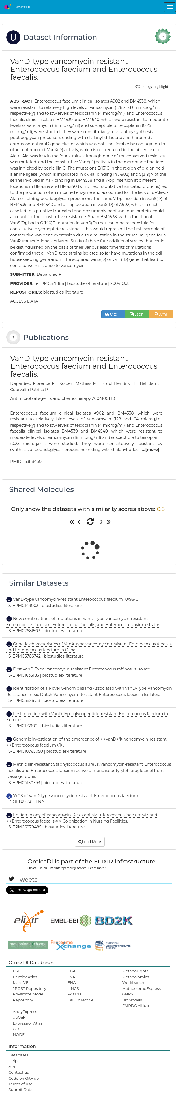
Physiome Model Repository (28, 997)
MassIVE (20, 982)
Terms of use (20, 1084)
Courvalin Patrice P (29, 389)
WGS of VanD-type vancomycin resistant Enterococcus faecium (75, 795)
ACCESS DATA (24, 301)
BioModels (132, 1000)
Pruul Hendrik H (119, 383)
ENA (71, 982)
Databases (18, 1055)
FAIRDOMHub (135, 1005)
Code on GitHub (23, 1078)
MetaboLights (135, 971)
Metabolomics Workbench (135, 980)
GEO (17, 1029)
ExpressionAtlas (27, 1023)
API (11, 1066)
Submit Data (20, 1089)
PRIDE (19, 971)
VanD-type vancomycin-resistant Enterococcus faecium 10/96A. (75, 599)
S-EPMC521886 (49, 283)
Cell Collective (80, 1000)
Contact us (18, 1072)
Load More (89, 841)
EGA (71, 971)
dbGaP (19, 1017)
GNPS (127, 994)
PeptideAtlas (25, 977)
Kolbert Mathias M (78, 383)
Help (13, 1060)
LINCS (73, 988)
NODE (19, 1034)
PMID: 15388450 (26, 461)
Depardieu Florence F (33, 383)
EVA (71, 977)
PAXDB (74, 994)
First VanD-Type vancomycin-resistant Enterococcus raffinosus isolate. (81, 669)
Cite (113, 314)
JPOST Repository (29, 988)
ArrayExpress (25, 1011)
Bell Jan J (150, 383)
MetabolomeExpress (141, 988)
